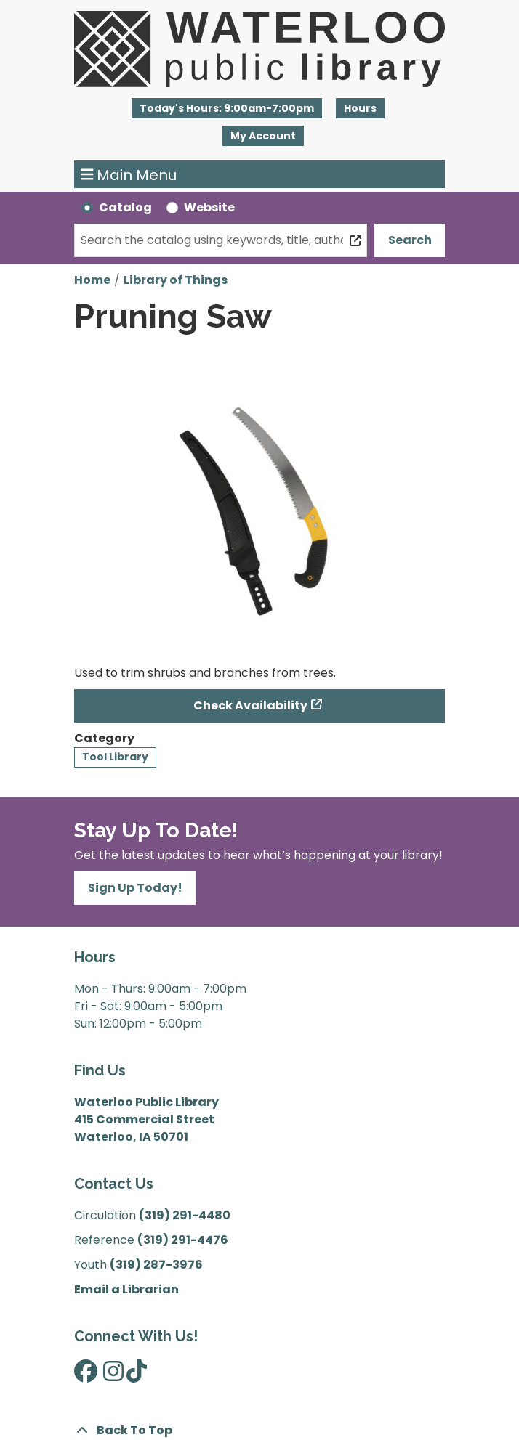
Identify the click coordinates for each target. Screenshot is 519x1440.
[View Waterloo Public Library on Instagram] (113, 1375)
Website (209, 207)
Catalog (125, 207)
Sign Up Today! (135, 887)
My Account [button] (263, 136)
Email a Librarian (126, 1289)
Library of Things (176, 280)
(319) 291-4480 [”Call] (184, 1215)
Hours (360, 108)
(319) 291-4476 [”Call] (182, 1240)
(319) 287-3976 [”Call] (156, 1264)
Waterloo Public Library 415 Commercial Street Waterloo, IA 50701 (146, 1119)
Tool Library (115, 756)
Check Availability (250, 705)
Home (92, 280)
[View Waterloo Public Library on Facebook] (85, 1375)
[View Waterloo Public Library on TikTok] (136, 1375)
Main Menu (129, 174)
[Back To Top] (259, 1430)
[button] (227, 108)
